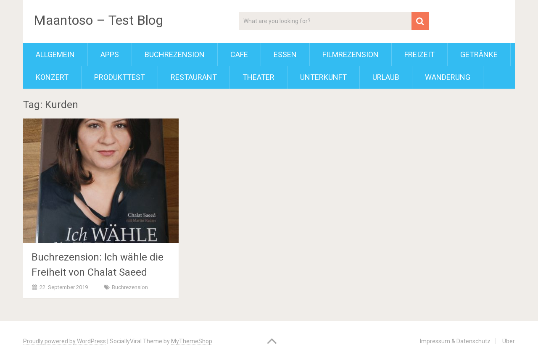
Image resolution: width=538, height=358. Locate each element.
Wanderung (447, 77)
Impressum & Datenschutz (455, 341)
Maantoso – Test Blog (98, 20)
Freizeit (419, 54)
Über (508, 341)
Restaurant (194, 77)
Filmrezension (350, 54)
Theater (258, 77)
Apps (109, 54)
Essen (285, 54)
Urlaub (385, 77)
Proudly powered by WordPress (64, 341)
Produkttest (119, 77)
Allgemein (55, 54)
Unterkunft (323, 77)
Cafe (239, 54)
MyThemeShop (191, 341)
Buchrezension (175, 54)
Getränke (479, 54)
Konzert (52, 77)
